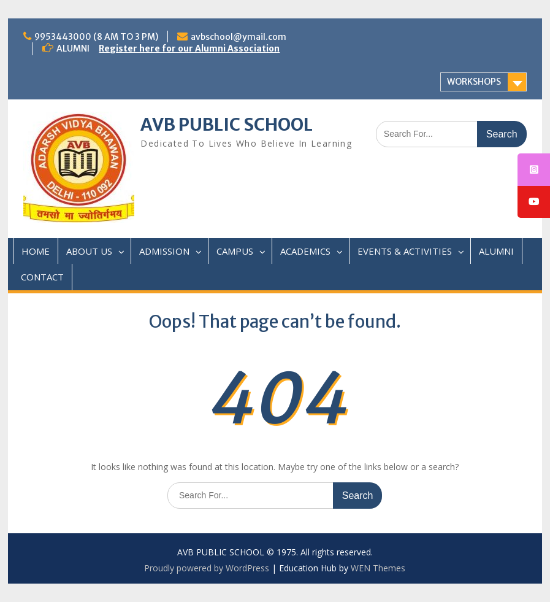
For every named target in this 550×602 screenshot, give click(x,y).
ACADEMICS (305, 251)
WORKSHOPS (474, 81)
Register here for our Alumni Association (189, 48)
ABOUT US (89, 251)
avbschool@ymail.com (238, 36)
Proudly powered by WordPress (206, 568)
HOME (35, 251)
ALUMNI (496, 251)
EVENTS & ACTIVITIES (404, 251)
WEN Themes (378, 568)
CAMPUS (234, 251)
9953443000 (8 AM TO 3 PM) (96, 36)
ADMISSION (164, 251)
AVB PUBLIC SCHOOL (226, 125)
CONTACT (42, 277)
